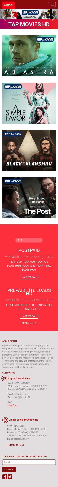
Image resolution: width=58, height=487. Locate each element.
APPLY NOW (29, 277)
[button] (4, 14)
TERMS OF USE (13, 444)
